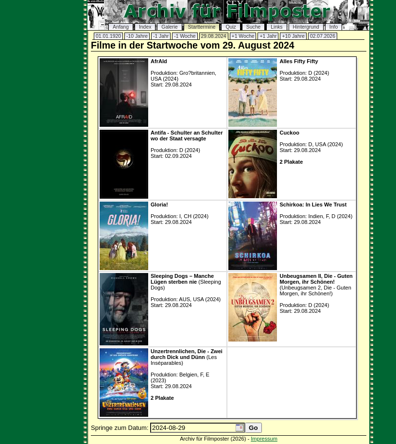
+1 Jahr (267, 36)
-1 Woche (184, 36)
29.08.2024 (213, 36)
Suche (253, 27)
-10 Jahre (137, 36)
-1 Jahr (161, 36)
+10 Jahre (293, 36)
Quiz (230, 27)
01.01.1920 (108, 36)
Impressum (264, 439)
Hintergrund (306, 27)
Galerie (169, 27)
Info (333, 27)
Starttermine (202, 27)
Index (145, 27)
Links (276, 27)
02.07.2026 (322, 36)
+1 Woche (243, 36)
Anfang (121, 27)
